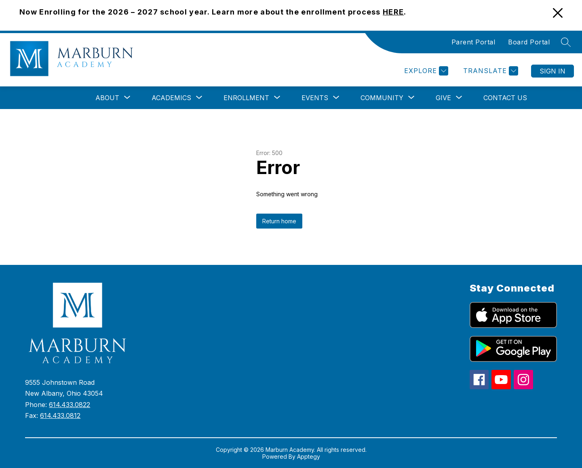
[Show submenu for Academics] (171, 98)
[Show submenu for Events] (315, 98)
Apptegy (308, 456)
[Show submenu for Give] (443, 98)
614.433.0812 (60, 415)
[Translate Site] (489, 71)
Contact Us (505, 98)
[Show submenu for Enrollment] (246, 98)
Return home (279, 221)
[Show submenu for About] (107, 98)
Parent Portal (473, 42)
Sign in (552, 71)
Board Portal (529, 42)
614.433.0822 (69, 405)
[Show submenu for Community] (382, 98)
